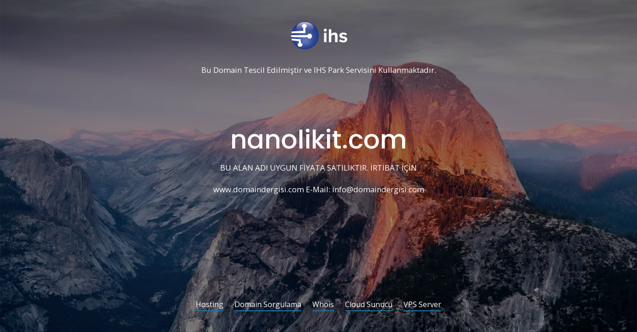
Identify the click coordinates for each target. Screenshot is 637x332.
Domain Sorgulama (267, 305)
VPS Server (422, 305)
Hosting (209, 305)
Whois (323, 305)
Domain (227, 70)
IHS (320, 70)
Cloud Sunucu (368, 305)
